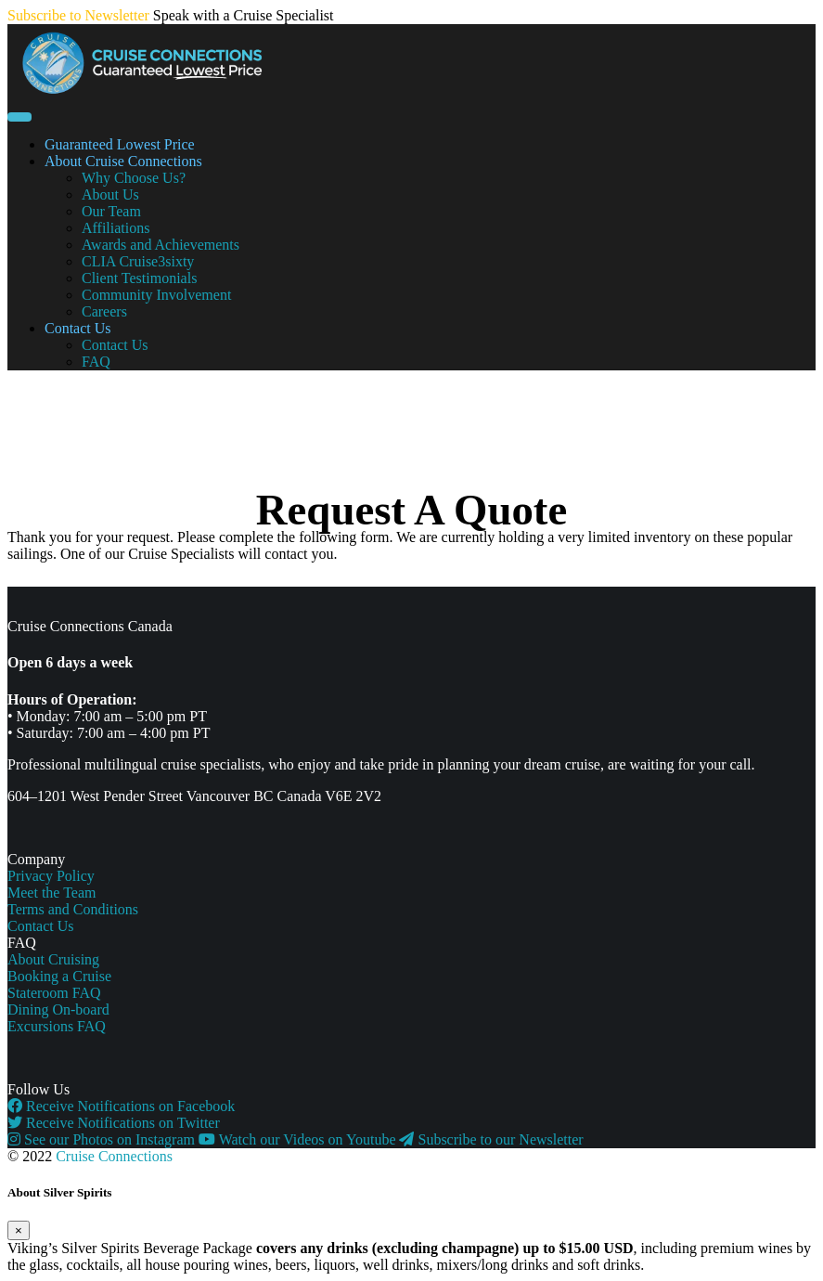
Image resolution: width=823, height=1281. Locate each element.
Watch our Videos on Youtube (299, 1139)
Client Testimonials (139, 278)
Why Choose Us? (134, 178)
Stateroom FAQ (54, 993)
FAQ (96, 361)
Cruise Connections (114, 1156)
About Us (110, 194)
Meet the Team (51, 892)
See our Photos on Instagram (103, 1139)
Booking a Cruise (59, 976)
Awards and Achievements (160, 244)
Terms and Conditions (72, 909)
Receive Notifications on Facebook (121, 1106)
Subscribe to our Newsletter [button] (491, 1139)
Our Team (111, 211)
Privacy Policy (51, 876)
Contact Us (78, 328)
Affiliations (115, 228)
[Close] (18, 1230)
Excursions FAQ (56, 1026)
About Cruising (53, 959)
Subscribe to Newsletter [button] (78, 15)
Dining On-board (58, 1009)
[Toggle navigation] (19, 117)
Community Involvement (156, 295)
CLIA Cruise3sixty (138, 261)
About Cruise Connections (123, 161)
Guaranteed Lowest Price (120, 144)
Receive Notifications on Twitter (113, 1123)
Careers (104, 311)
